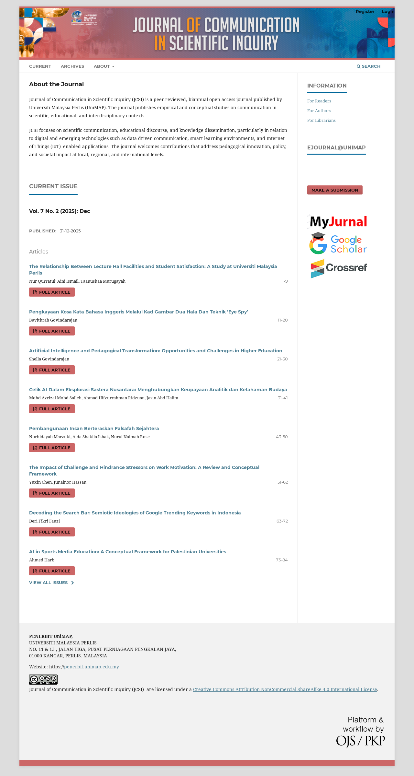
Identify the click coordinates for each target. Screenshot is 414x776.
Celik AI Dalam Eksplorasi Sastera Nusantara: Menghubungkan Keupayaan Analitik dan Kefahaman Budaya (158, 390)
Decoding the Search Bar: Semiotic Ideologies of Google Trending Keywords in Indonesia (135, 513)
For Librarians (321, 120)
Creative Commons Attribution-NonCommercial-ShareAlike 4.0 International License (285, 689)
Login (388, 11)
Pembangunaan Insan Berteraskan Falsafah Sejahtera (94, 428)
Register (365, 11)
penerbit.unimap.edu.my (91, 667)
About (102, 66)
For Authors (319, 110)
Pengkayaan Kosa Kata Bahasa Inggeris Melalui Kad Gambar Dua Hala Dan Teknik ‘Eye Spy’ (138, 312)
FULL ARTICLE (54, 292)
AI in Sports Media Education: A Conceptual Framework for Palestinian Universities (127, 552)
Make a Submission (334, 190)
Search (369, 66)
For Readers (319, 101)
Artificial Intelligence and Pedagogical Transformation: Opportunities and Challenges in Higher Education (155, 351)
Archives (72, 66)
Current (40, 66)
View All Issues (48, 582)
